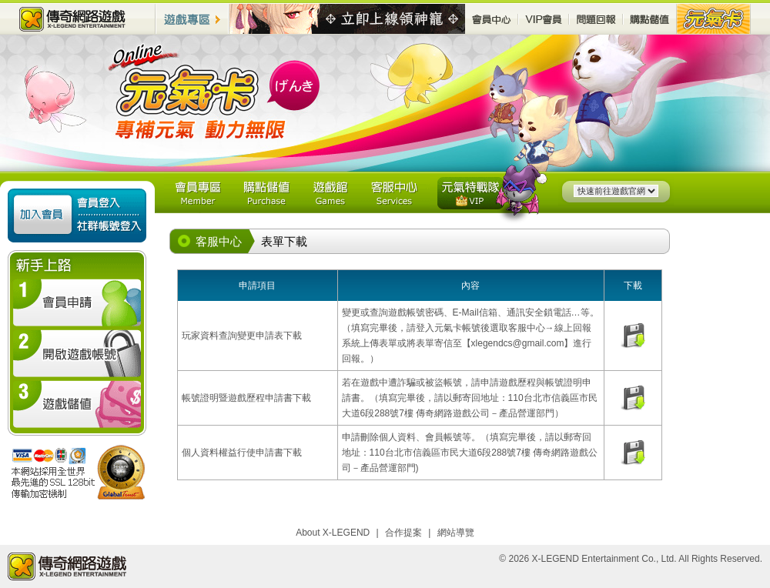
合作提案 (403, 532)
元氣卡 (714, 19)
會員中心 (491, 19)
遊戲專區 (192, 19)
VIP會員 (543, 19)
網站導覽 (455, 532)
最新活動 (347, 19)
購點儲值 (650, 19)
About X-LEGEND (333, 532)
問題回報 (596, 19)
